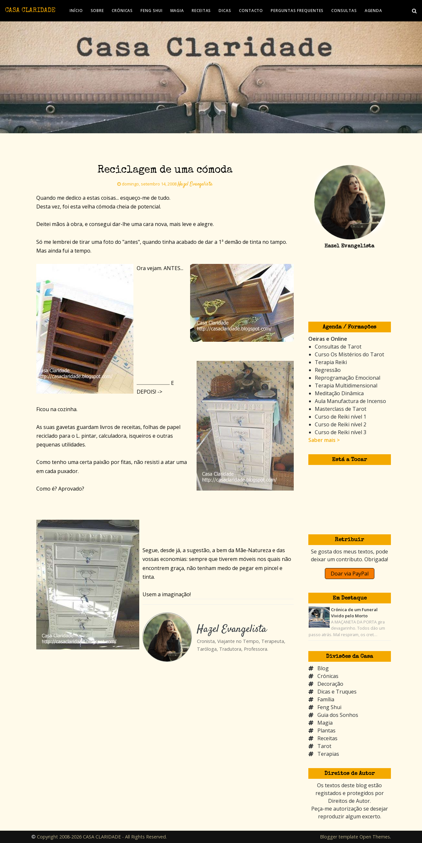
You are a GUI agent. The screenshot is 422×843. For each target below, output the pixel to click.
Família (325, 699)
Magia (325, 722)
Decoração (330, 683)
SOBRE (97, 10)
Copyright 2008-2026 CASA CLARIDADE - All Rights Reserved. (102, 837)
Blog (323, 668)
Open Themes (374, 837)
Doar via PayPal (350, 573)
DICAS (225, 10)
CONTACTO (251, 10)
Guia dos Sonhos (337, 714)
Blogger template (339, 837)
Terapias (328, 753)
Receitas (327, 738)
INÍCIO (76, 10)
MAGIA (177, 10)
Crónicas (327, 676)
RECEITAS (201, 10)
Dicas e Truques (337, 691)
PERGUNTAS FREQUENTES (297, 10)
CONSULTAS (344, 10)
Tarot (324, 746)
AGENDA (373, 10)
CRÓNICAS (122, 10)
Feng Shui (329, 707)
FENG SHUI (151, 10)
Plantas (326, 730)
